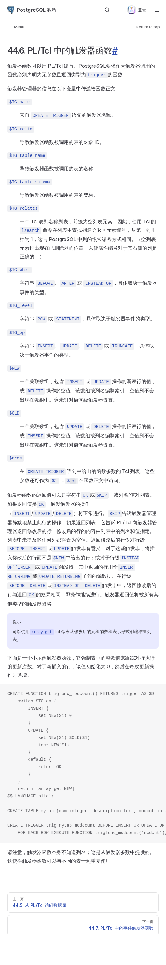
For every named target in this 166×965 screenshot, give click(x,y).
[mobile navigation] (156, 10)
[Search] (107, 10)
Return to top (148, 27)
